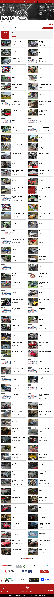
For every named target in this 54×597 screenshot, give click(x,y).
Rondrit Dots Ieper (43, 256)
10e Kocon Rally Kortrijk (44, 170)
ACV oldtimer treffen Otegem (45, 101)
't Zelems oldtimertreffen (44, 93)
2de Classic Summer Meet (17, 247)
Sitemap (35, 595)
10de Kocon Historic (16, 153)
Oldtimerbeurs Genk (16, 420)
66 (32, 558)
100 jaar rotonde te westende (45, 213)
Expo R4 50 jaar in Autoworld (18, 334)
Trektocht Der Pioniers (43, 75)
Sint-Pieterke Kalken (16, 359)
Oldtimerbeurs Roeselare (44, 471)
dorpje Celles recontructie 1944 (18, 93)
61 (23, 558)
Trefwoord (13, 32)
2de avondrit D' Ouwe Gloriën (18, 437)
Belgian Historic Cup (43, 334)
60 (21, 558)
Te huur (39, 1)
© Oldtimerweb (10, 595)
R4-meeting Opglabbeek (44, 204)
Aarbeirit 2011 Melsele (16, 110)
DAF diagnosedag (42, 377)
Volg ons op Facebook (6, 591)
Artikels (15, 1)
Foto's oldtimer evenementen (8, 21)
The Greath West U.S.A (17, 454)
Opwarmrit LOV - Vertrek (17, 402)
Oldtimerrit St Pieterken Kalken (18, 368)
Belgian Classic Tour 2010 (44, 532)
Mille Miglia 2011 (42, 239)
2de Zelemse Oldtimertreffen (45, 84)
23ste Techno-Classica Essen (45, 411)
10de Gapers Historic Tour (44, 325)
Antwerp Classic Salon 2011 (44, 454)
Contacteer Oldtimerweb (5, 589)
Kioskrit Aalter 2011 (16, 385)
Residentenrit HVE (16, 179)
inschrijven (50, 590)
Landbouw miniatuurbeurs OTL (45, 488)
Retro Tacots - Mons (16, 549)
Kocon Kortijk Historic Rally (44, 153)
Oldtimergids (46, 1)
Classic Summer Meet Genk (44, 247)
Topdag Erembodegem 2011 (45, 351)
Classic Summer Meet (16, 273)
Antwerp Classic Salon (17, 463)
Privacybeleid (24, 595)
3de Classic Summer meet (17, 204)
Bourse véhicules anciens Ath (18, 411)
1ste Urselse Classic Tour (17, 58)
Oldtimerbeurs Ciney (16, 41)
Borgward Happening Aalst (18, 49)
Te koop (34, 1)
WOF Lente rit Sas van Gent (18, 222)
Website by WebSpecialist (42, 595)
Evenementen (22, 1)
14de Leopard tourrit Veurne (18, 342)
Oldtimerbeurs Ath (43, 402)
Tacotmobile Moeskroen (44, 368)
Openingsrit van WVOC (17, 351)
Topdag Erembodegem (44, 342)
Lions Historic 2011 (16, 127)
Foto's (28, 1)
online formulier (26, 27)
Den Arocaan (15, 265)
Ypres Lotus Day (15, 136)
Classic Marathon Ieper (17, 445)
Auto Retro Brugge (16, 497)
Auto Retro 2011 (15, 506)
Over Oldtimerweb (4, 588)
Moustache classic (16, 523)
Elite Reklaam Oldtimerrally (18, 299)
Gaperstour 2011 (15, 325)
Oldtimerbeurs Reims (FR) (44, 445)
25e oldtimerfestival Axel (44, 127)
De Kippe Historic (42, 196)
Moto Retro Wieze (42, 480)
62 (25, 558)
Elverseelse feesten (16, 101)
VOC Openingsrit (42, 359)
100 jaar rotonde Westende (18, 213)
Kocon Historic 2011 (16, 161)
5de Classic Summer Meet (44, 136)
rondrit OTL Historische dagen (18, 239)
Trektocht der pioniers (17, 84)
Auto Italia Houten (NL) (43, 549)
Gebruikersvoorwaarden (17, 595)
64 (28, 558)
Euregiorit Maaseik (16, 282)
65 (30, 558)
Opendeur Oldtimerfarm (17, 308)
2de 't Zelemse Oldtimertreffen (45, 67)
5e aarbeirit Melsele (16, 118)
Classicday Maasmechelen (17, 75)
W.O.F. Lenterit (15, 230)
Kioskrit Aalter (15, 394)
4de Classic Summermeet (44, 179)
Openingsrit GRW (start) (44, 428)
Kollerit (40, 58)
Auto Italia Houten (16, 540)
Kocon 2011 (41, 161)
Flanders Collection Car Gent (18, 488)
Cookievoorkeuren (30, 595)
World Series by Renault (44, 299)
